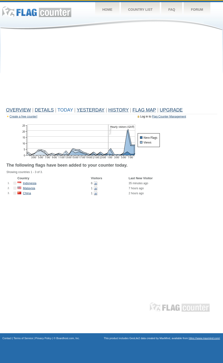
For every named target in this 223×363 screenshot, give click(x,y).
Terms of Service (23, 338)
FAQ (171, 9)
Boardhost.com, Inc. (68, 338)
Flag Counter (36, 11)
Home (107, 9)
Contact (6, 338)
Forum (197, 9)
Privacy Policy (43, 338)
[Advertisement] (111, 69)
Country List (140, 9)
